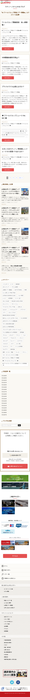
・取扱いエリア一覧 (7, 600)
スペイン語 (17, 298)
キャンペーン (6, 304)
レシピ (4, 298)
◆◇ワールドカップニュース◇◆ (10, 360)
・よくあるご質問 (7, 602)
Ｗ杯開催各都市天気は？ (10, 57)
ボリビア (11, 335)
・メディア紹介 (6, 624)
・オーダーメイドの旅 (8, 589)
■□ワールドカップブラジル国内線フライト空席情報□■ (15, 364)
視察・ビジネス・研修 (8, 352)
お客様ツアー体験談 (7, 289)
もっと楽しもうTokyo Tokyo (9, 292)
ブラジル (5, 335)
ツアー (4, 312)
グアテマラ (23, 309)
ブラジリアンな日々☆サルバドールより (12, 329)
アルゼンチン (13, 338)
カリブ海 (18, 343)
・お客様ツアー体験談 (8, 605)
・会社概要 (5, 626)
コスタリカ (5, 346)
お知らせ (20, 306)
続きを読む (8, 48)
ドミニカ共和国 (18, 346)
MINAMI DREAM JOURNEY (9, 315)
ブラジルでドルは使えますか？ (13, 86)
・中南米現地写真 (7, 640)
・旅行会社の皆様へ (7, 642)
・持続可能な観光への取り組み (10, 659)
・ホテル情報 (6, 591)
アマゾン (18, 335)
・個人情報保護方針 (7, 652)
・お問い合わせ (6, 649)
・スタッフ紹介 (6, 619)
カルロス (5, 309)
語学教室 (10, 298)
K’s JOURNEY (24, 318)
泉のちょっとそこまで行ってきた (10, 318)
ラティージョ (15, 304)
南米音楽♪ (12, 349)
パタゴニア (5, 338)
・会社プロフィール (7, 616)
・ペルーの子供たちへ (8, 621)
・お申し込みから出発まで (9, 607)
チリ (11, 346)
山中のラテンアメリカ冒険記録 (10, 321)
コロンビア (5, 340)
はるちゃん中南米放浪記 (8, 326)
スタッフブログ (12, 312)
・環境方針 (5, 657)
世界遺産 (22, 332)
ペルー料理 (20, 295)
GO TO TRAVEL (18, 289)
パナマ (12, 343)
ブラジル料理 (15, 287)
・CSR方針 (5, 654)
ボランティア (6, 287)
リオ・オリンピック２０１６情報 (10, 355)
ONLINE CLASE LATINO (17, 301)
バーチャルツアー (13, 309)
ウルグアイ (5, 349)
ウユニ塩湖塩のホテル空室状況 (10, 332)
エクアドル (19, 340)
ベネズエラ (5, 343)
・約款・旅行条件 (7, 647)
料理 (26, 289)
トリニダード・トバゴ (8, 284)
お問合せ (23, 2)
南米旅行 (18, 284)
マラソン (24, 352)
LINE (19, 2)
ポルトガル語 (6, 301)
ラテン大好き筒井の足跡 (8, 323)
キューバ (12, 340)
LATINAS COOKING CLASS (9, 295)
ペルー (24, 335)
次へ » (21, 177)
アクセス (15, 556)
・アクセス (5, 628)
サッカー (18, 352)
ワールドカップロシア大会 (9, 306)
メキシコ (21, 338)
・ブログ (5, 645)
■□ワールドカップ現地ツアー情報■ (11, 30)
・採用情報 (5, 631)
